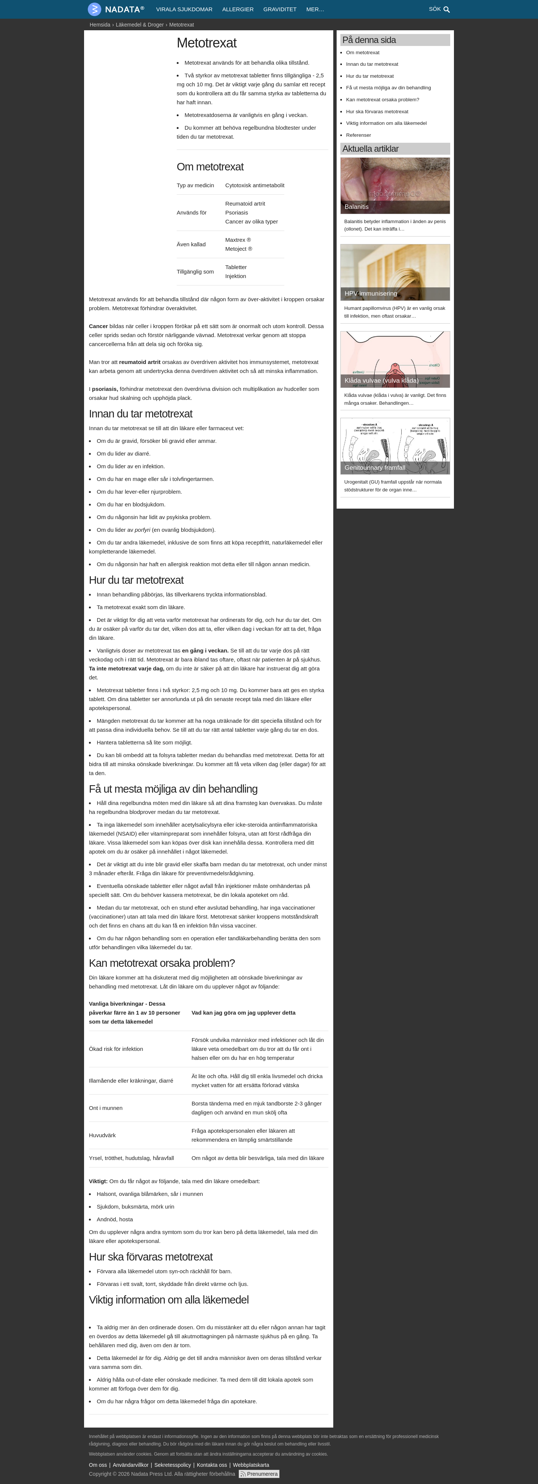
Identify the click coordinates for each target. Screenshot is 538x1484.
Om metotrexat (362, 52)
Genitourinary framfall (374, 467)
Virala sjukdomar (184, 9)
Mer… (315, 9)
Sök (435, 9)
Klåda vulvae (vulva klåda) (381, 380)
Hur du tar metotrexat (370, 76)
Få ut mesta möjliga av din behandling (388, 87)
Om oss (98, 1465)
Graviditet (280, 9)
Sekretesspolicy (172, 1465)
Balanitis (356, 206)
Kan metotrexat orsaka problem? (382, 99)
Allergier (238, 9)
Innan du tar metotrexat (372, 64)
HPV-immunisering (370, 293)
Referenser (358, 135)
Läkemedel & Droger (140, 25)
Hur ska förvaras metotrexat (377, 111)
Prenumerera (262, 1474)
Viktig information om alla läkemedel (386, 123)
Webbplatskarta (251, 1465)
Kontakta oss (212, 1465)
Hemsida (100, 25)
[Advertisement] (131, 148)
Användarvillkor (131, 1465)
